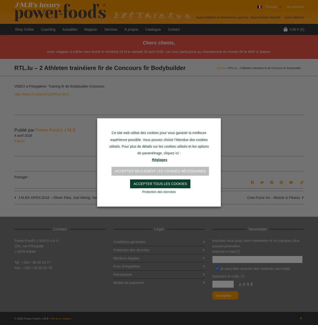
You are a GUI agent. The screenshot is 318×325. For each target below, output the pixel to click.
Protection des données (159, 192)
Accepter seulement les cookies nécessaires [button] (160, 171)
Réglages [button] (159, 160)
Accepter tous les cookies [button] (160, 184)
